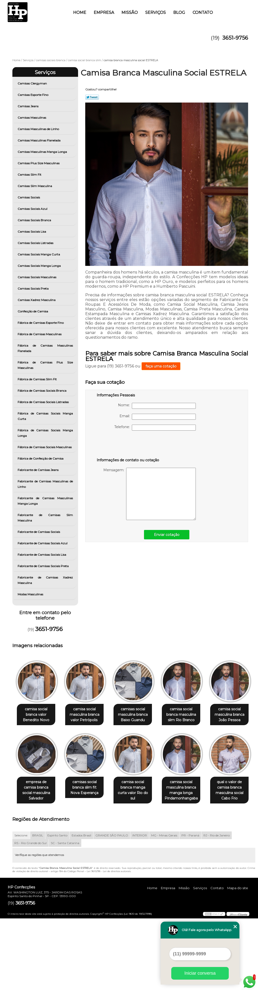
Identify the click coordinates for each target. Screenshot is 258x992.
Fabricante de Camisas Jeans (38, 470)
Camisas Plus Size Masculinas (39, 163)
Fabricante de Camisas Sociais (39, 532)
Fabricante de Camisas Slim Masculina (45, 517)
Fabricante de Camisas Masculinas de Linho (45, 484)
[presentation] (128, 445)
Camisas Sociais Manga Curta (39, 254)
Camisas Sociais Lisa (32, 231)
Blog (179, 12)
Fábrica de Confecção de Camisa (41, 458)
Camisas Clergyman (33, 83)
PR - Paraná (190, 909)
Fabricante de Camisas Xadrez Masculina (45, 580)
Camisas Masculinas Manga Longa (43, 152)
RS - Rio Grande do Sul (30, 916)
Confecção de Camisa (33, 311)
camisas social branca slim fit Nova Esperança (138, 788)
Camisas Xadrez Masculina (37, 300)
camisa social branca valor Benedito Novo (37, 714)
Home (79, 12)
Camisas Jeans (28, 106)
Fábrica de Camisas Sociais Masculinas (45, 447)
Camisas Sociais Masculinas (37, 277)
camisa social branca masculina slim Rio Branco (188, 714)
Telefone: (155, 428)
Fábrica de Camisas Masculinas (40, 334)
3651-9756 (235, 38)
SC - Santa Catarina (65, 916)
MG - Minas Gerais (164, 909)
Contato (203, 12)
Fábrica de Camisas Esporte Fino (41, 323)
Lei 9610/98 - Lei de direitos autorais (109, 944)
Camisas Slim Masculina (35, 186)
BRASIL (37, 909)
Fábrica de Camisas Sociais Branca (42, 390)
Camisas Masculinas (32, 117)
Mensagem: (149, 494)
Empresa (104, 12)
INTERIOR (139, 909)
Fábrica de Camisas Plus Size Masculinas (45, 365)
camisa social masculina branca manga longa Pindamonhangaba (37, 863)
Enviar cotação (166, 534)
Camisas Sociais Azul (33, 209)
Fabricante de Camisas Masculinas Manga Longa (45, 500)
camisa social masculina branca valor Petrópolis (87, 714)
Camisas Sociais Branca (35, 220)
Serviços (155, 12)
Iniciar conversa (200, 973)
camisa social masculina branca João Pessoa (37, 788)
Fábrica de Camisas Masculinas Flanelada (45, 348)
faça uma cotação (160, 366)
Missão (129, 12)
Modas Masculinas (31, 594)
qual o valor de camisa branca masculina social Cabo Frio (87, 863)
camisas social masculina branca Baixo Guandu (138, 714)
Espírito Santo (57, 909)
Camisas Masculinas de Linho (39, 129)
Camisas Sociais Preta (33, 288)
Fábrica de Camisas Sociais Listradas (43, 402)
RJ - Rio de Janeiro (216, 909)
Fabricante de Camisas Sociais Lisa (42, 554)
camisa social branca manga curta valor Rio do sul (188, 788)
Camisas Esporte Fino (33, 95)
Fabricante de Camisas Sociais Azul (43, 543)
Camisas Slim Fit (30, 174)
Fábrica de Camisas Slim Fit (37, 379)
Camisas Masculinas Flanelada (39, 140)
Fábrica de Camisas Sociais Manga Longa (45, 433)
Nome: (157, 406)
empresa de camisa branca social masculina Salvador (87, 788)
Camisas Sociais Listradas (36, 243)
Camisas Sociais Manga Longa (39, 266)
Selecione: (21, 909)
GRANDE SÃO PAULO (111, 909)
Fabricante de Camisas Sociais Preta (43, 566)
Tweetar (92, 97)
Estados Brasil (81, 909)
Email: (157, 417)
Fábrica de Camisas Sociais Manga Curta (45, 416)
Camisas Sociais (29, 197)
